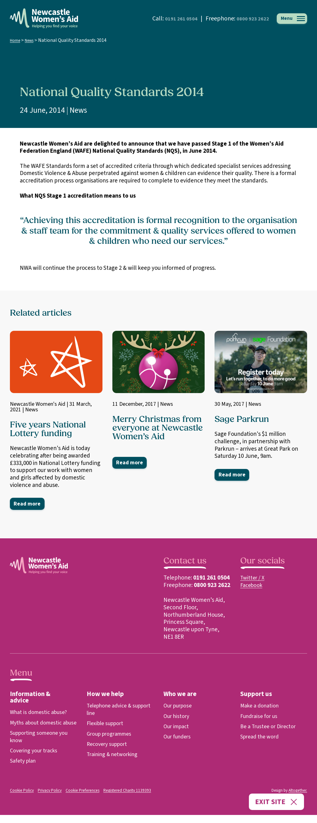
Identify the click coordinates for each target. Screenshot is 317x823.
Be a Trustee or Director (269, 727)
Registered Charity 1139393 (123, 799)
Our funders (178, 737)
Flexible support (107, 724)
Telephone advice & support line (111, 710)
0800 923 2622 (245, 18)
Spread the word (261, 737)
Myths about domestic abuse (37, 727)
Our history (177, 717)
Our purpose (179, 707)
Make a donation (260, 707)
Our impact (177, 727)
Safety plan (24, 769)
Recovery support (109, 745)
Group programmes (111, 735)
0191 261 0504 (166, 18)
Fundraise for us (260, 717)
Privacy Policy (49, 799)
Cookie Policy (21, 799)
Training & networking (114, 755)
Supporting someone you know (41, 745)
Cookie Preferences (81, 799)
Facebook (252, 586)
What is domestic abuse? (40, 713)
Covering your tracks (35, 759)
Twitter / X (253, 579)
